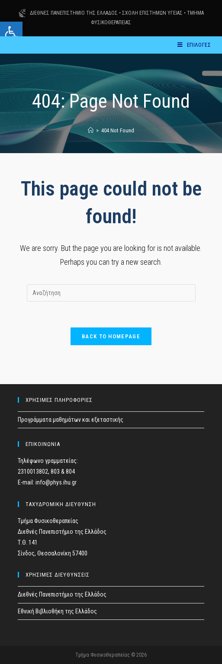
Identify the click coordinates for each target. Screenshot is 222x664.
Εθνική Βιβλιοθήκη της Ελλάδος (57, 611)
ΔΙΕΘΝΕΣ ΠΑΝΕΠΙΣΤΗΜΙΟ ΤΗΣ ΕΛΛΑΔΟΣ (74, 13)
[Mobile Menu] (194, 45)
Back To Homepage (111, 336)
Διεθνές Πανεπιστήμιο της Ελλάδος (62, 594)
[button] (11, 33)
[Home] (90, 130)
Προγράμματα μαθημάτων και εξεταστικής (70, 419)
